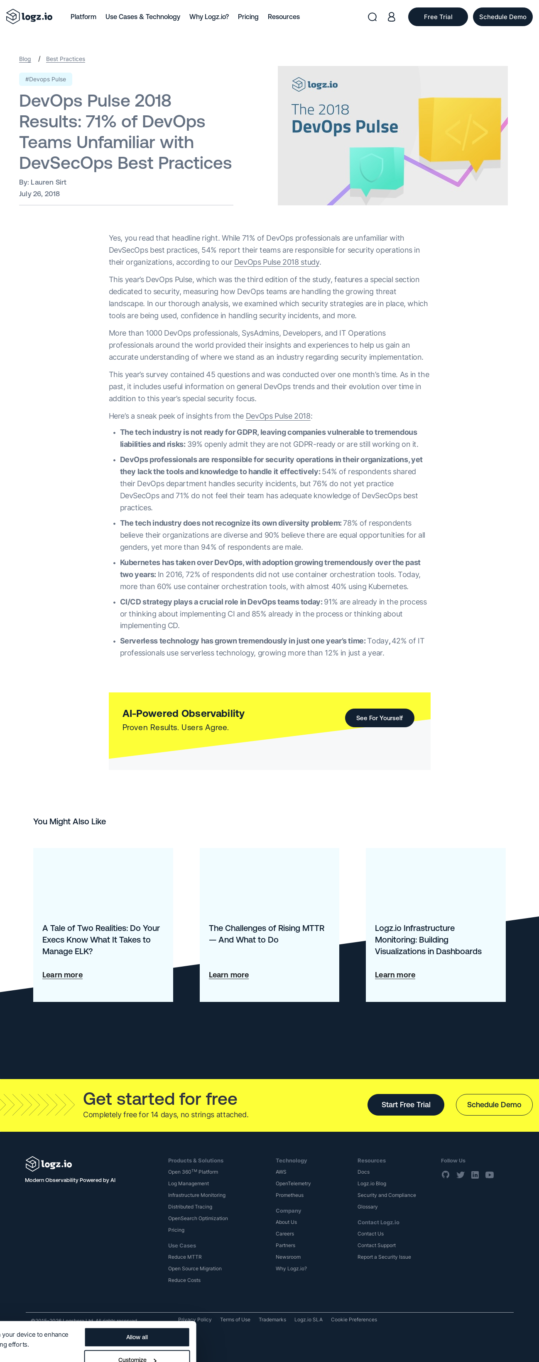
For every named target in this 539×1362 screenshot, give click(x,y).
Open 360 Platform (193, 1172)
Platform (83, 16)
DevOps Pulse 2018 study (276, 262)
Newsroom (288, 1257)
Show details (26, 1321)
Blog (25, 58)
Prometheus (290, 1195)
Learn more (62, 974)
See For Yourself (379, 717)
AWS (281, 1172)
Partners (285, 1245)
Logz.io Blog (372, 1183)
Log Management (188, 1183)
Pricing (248, 16)
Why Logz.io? (209, 16)
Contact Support (377, 1245)
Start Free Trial (406, 1104)
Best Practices (65, 58)
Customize (315, 1323)
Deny (314, 1346)
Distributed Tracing (190, 1207)
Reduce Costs (184, 1280)
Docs (364, 1172)
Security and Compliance (387, 1195)
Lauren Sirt (48, 182)
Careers (285, 1233)
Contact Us (371, 1233)
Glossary (368, 1207)
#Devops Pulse (45, 79)
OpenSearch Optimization (198, 1218)
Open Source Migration (195, 1268)
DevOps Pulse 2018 (278, 416)
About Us (286, 1222)
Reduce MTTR (185, 1257)
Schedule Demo (494, 1104)
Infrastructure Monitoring (196, 1195)
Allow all (315, 1300)
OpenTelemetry (293, 1183)
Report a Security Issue (384, 1257)
